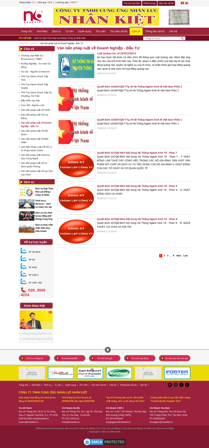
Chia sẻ (136, 31)
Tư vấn (69, 31)
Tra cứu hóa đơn (132, 3)
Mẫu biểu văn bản (30, 100)
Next (178, 255)
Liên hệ (173, 31)
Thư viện (100, 31)
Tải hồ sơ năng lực (34, 358)
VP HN (28, 259)
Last (185, 255)
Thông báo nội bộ (154, 31)
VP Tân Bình (30, 252)
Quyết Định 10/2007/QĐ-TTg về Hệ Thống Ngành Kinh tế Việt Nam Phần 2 (139, 86)
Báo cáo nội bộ (166, 3)
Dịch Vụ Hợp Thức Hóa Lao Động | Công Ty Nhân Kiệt (60, 38)
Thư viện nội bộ (118, 31)
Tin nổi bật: (25, 38)
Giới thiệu (42, 31)
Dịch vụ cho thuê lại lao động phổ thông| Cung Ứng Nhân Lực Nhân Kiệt (44, 219)
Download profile (69, 358)
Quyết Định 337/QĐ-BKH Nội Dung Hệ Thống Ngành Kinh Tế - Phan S (137, 186)
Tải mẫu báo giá (104, 358)
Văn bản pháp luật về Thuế (35, 110)
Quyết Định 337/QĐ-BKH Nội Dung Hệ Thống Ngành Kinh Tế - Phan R (137, 219)
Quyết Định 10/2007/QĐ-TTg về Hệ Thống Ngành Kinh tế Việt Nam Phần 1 (139, 119)
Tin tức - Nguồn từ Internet (35, 71)
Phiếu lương (149, 3)
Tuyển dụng (84, 31)
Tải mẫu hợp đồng (139, 358)
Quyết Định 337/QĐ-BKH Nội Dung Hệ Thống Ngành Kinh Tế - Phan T (137, 152)
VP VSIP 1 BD (31, 283)
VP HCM (29, 267)
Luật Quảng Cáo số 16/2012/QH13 (116, 53)
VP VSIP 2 (30, 275)
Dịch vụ (56, 31)
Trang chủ (26, 31)
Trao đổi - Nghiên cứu (32, 105)
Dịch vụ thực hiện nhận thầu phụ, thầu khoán (44, 228)
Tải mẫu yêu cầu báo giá (176, 358)
